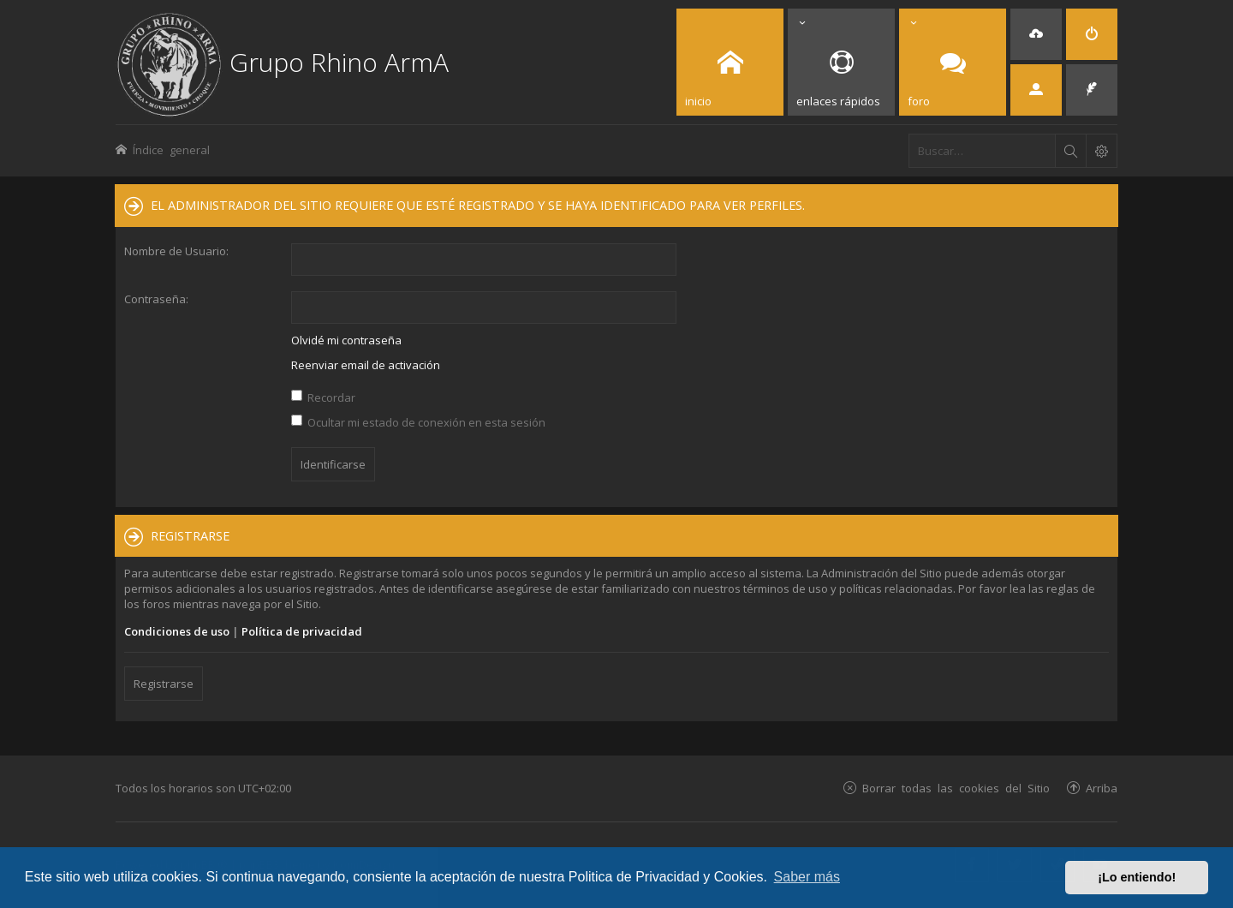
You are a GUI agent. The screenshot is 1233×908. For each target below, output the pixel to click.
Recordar (323, 397)
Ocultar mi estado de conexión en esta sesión (418, 422)
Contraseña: (156, 299)
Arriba (1101, 787)
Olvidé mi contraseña (346, 340)
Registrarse (164, 683)
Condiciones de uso (176, 631)
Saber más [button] (807, 876)
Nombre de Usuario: (176, 251)
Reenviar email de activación (365, 365)
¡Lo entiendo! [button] (1137, 877)
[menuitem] (1036, 34)
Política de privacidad (301, 631)
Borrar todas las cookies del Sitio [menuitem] (956, 787)
